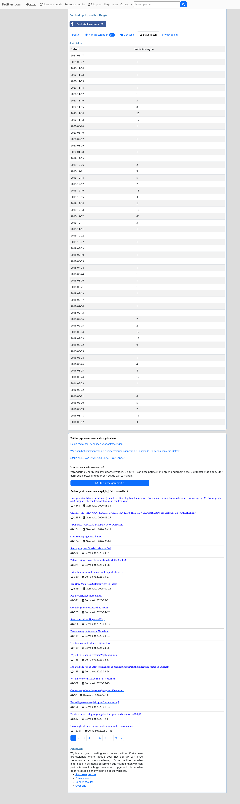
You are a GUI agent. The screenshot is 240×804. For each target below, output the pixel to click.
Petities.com (11, 4)
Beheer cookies (85, 782)
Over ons (81, 785)
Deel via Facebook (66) (87, 24)
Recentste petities (75, 4)
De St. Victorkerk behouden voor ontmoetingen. (96, 444)
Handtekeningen (100, 35)
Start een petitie (51, 4)
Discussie (127, 34)
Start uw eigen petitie (109, 483)
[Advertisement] (37, 56)
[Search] (156, 4)
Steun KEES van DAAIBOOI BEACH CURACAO (97, 458)
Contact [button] (125, 4)
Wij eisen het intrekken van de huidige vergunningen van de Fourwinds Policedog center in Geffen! (125, 451)
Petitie (76, 34)
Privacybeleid (170, 34)
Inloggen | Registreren (103, 4)
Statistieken (148, 34)
